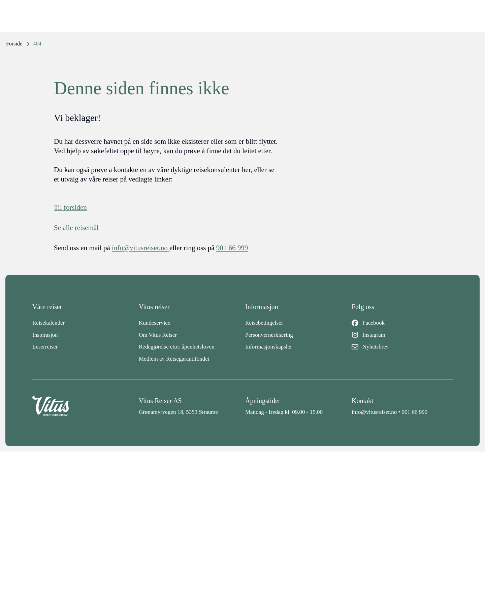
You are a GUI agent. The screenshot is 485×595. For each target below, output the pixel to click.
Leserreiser (45, 346)
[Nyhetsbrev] (402, 346)
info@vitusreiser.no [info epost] (140, 248)
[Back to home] (82, 406)
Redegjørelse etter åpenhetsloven (177, 346)
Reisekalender (48, 323)
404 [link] (37, 43)
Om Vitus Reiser (158, 335)
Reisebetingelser (264, 323)
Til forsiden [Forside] (70, 207)
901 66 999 (415, 412)
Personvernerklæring (269, 335)
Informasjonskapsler (268, 346)
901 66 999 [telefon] (232, 248)
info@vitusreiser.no (374, 412)
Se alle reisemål (76, 228)
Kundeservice (154, 323)
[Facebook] (402, 323)
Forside (14, 43)
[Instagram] (402, 335)
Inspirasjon (45, 335)
